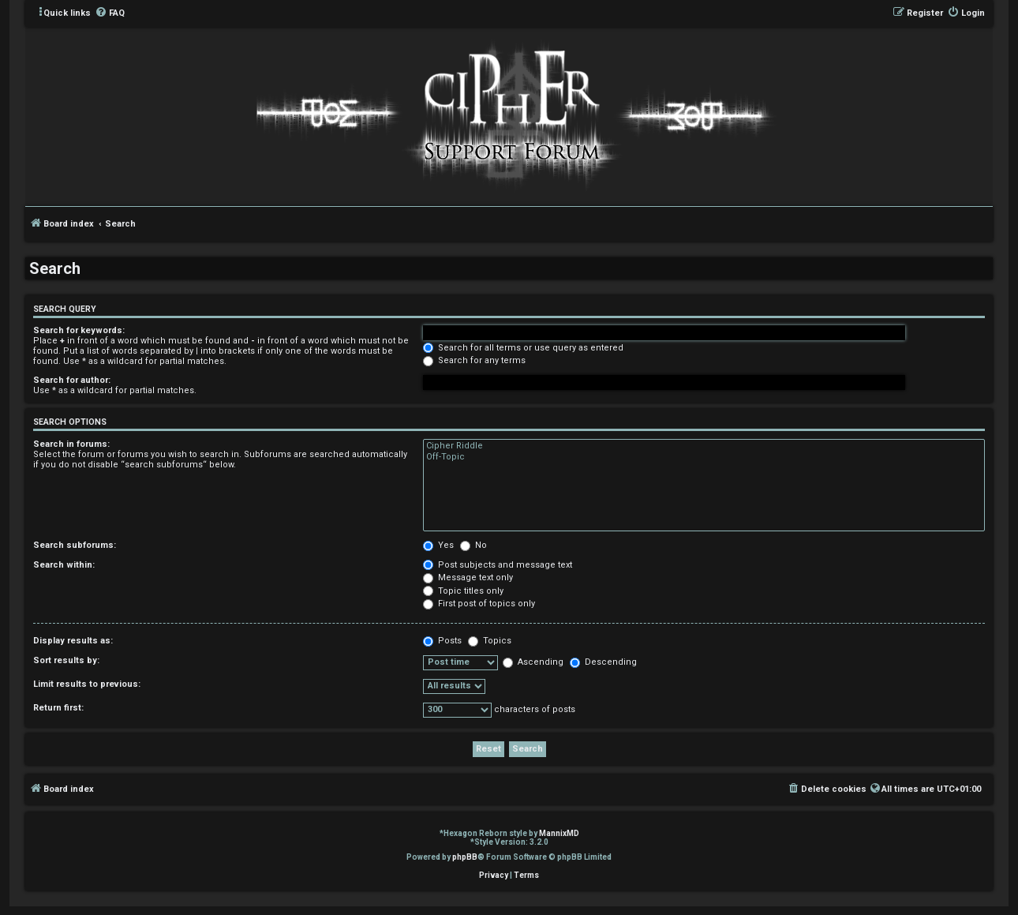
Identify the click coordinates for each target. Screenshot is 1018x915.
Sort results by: (66, 660)
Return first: (58, 708)
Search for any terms (474, 360)
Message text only (468, 577)
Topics (489, 641)
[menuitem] (110, 13)
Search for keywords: (79, 330)
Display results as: (73, 641)
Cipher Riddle (704, 446)
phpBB (464, 857)
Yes (438, 545)
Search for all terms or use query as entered (523, 348)
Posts (442, 641)
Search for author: (71, 380)
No (473, 545)
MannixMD (559, 833)
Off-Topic (704, 457)
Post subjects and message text (497, 565)
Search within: (64, 565)
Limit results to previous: (86, 684)
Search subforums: (74, 545)
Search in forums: (71, 444)
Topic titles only (463, 591)
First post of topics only (479, 603)
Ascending (533, 662)
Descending (603, 662)
